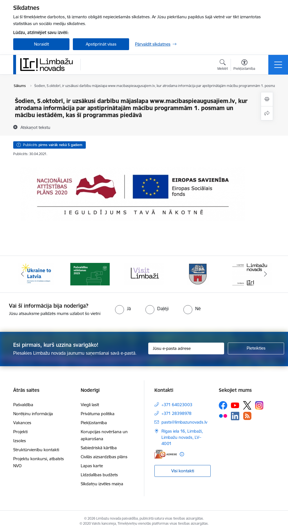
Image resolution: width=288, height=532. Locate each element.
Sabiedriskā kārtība (99, 447)
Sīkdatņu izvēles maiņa (102, 483)
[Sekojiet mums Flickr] (223, 415)
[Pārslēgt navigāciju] (278, 65)
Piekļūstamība (94, 422)
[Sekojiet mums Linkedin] (235, 416)
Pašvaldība (23, 404)
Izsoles (19, 440)
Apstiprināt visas (101, 44)
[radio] (123, 308)
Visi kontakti (182, 470)
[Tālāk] (265, 274)
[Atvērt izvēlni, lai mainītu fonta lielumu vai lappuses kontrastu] (244, 65)
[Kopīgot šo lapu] (267, 113)
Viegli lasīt (90, 404)
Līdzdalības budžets (99, 474)
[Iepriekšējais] (22, 274)
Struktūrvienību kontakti (36, 449)
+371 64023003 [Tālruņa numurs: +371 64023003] (176, 404)
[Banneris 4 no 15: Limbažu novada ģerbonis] (198, 273)
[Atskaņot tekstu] (35, 127)
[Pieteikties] (256, 348)
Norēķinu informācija (33, 413)
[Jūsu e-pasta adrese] (186, 348)
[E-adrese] (165, 454)
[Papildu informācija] (182, 454)
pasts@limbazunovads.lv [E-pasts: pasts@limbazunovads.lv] (184, 422)
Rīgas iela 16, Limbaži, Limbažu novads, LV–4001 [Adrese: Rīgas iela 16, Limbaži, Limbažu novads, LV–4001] (182, 437)
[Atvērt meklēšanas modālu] (223, 65)
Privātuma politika (97, 413)
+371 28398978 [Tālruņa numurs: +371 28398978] (176, 413)
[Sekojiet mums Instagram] (259, 405)
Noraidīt (41, 44)
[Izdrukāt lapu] (267, 99)
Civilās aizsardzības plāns (104, 456)
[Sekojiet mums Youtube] (235, 405)
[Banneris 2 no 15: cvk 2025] (90, 273)
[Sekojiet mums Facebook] (223, 405)
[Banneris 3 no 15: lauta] (144, 273)
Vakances (22, 422)
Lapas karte (92, 465)
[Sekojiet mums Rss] (247, 416)
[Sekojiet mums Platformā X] (247, 405)
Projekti (20, 431)
